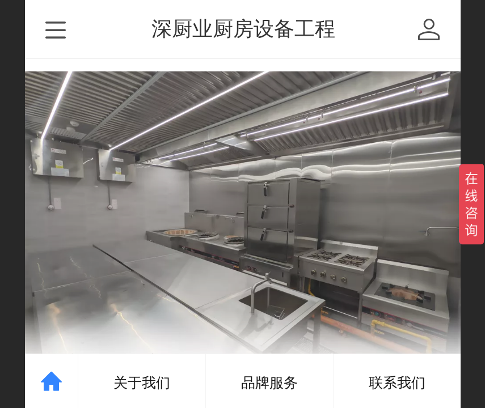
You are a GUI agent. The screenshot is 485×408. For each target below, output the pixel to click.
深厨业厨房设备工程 (243, 28)
